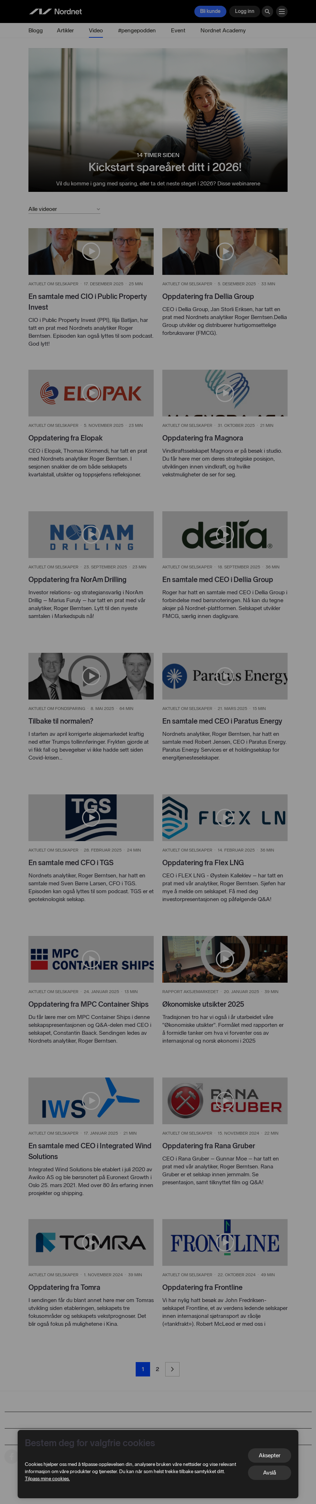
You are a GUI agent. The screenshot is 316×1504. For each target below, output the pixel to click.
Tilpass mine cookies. (47, 1479)
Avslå (269, 1472)
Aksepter (269, 1455)
